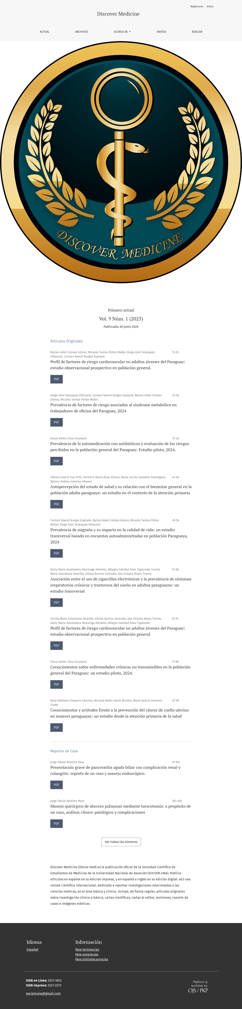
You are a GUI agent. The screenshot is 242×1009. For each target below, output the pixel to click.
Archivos (81, 32)
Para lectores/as (87, 949)
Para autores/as (86, 954)
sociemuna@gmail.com (43, 993)
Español (32, 949)
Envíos (161, 32)
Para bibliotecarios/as (91, 959)
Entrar (210, 6)
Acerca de (121, 32)
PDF (56, 379)
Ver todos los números (121, 842)
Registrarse (196, 6)
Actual (44, 32)
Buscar (197, 32)
